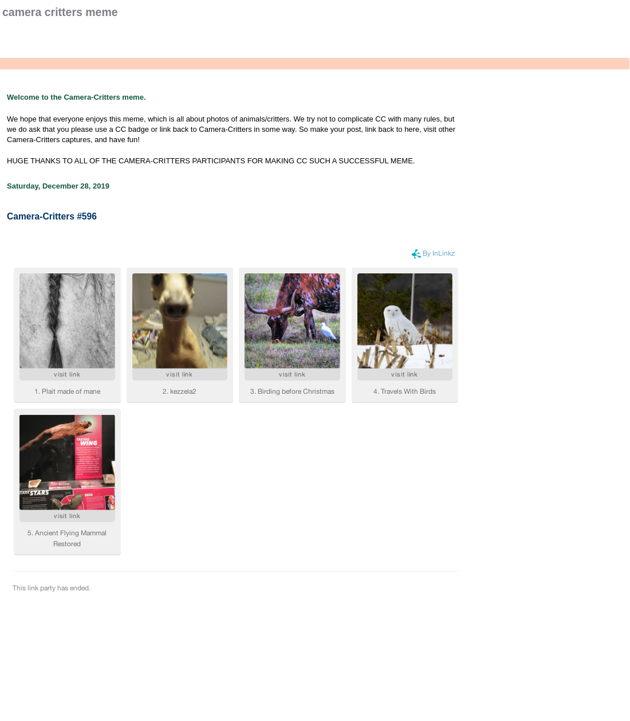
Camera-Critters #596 (52, 216)
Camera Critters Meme (60, 12)
